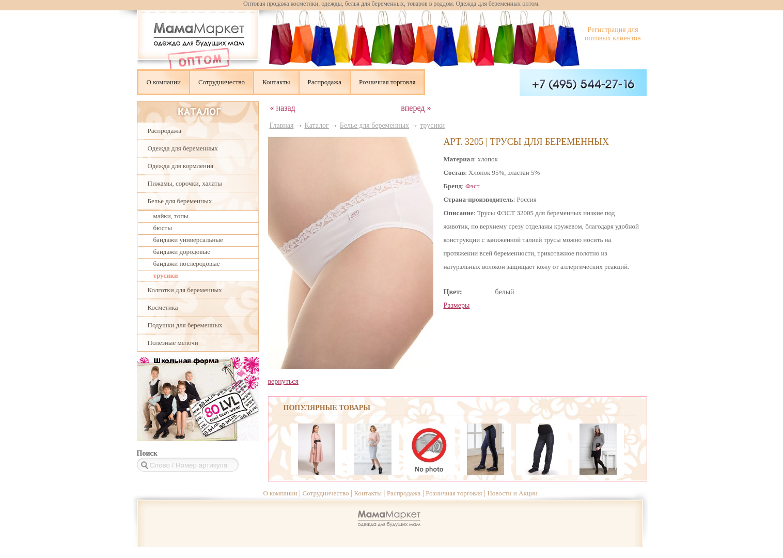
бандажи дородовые (181, 251)
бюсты (163, 228)
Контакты (276, 82)
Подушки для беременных (185, 325)
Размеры (457, 305)
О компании (164, 82)
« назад (282, 107)
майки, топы (171, 216)
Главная (282, 125)
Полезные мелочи (173, 342)
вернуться (283, 381)
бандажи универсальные (188, 240)
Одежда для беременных (183, 148)
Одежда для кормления (180, 166)
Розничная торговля (387, 82)
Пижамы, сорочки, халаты (185, 183)
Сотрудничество (221, 82)
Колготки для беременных (185, 290)
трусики (165, 275)
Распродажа (325, 82)
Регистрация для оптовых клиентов (612, 34)
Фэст (472, 186)
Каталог (317, 125)
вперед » (416, 107)
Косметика (163, 307)
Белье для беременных (180, 201)
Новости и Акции (512, 493)
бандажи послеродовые (186, 263)
